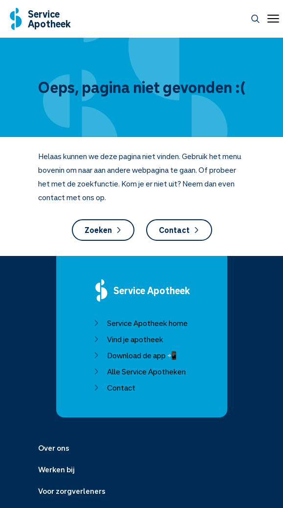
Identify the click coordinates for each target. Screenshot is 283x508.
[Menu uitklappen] (141, 448)
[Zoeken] (255, 19)
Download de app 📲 (134, 355)
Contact (178, 230)
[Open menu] (271, 19)
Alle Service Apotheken (139, 371)
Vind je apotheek (128, 339)
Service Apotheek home (140, 323)
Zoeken (102, 230)
